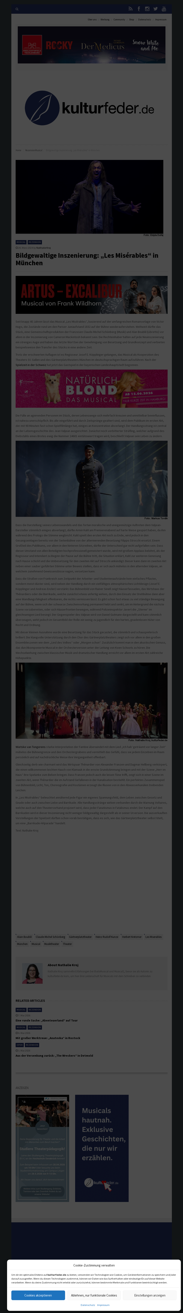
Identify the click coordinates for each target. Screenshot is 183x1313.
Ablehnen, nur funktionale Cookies (94, 1295)
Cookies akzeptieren (38, 1295)
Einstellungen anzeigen (149, 1295)
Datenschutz (88, 1305)
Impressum (103, 1305)
